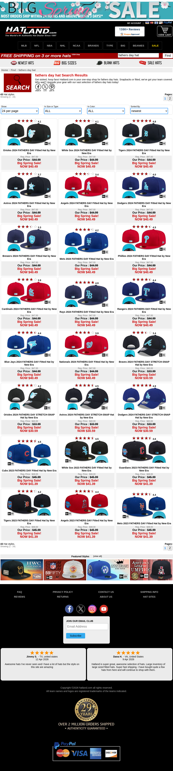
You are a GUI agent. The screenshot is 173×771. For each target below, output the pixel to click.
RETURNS (63, 596)
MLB (24, 45)
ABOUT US (106, 596)
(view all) (97, 556)
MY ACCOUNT (134, 23)
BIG (123, 45)
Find (168, 55)
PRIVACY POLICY (63, 592)
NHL (62, 45)
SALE (155, 45)
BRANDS (93, 45)
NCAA (76, 45)
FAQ (19, 592)
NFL (36, 45)
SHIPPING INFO (149, 592)
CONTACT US (106, 592)
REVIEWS (19, 596)
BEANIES (138, 45)
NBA (50, 45)
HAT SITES (149, 596)
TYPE (109, 45)
